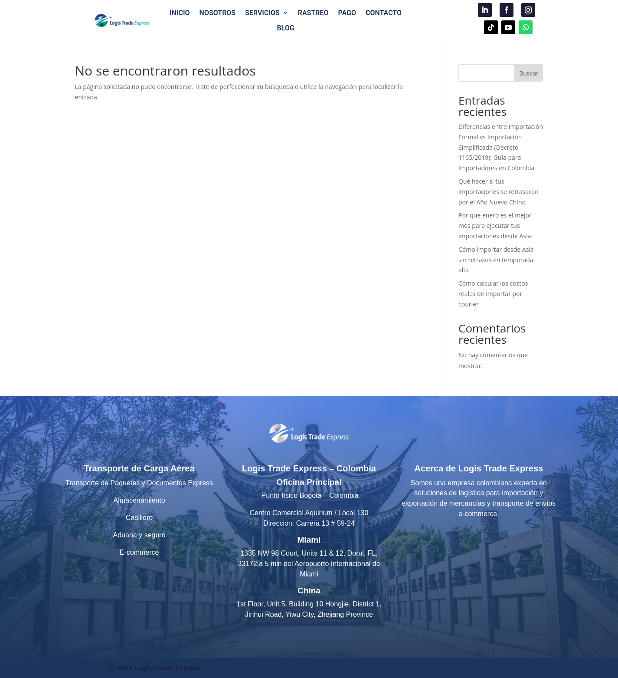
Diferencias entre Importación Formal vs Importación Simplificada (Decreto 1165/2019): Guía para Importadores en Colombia (500, 147)
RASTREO (313, 13)
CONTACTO (384, 13)
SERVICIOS (262, 13)
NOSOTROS (217, 13)
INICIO (180, 13)
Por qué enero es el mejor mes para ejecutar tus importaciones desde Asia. (495, 225)
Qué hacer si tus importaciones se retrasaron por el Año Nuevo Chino (498, 191)
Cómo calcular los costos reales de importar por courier (493, 293)
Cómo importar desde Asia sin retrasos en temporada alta (496, 259)
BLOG (285, 28)
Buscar (529, 73)
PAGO (347, 13)
